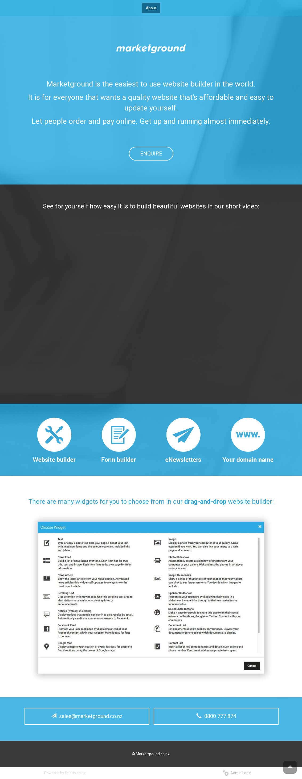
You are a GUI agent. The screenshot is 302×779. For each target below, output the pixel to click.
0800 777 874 (216, 716)
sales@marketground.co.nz (87, 716)
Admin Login (237, 773)
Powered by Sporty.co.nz (65, 773)
